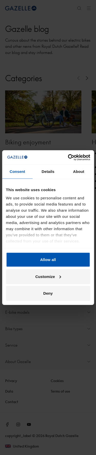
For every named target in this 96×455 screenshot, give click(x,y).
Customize (48, 276)
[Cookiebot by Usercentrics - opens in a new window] (68, 157)
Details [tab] (48, 171)
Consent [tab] (17, 171)
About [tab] (78, 171)
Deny (48, 293)
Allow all (48, 259)
